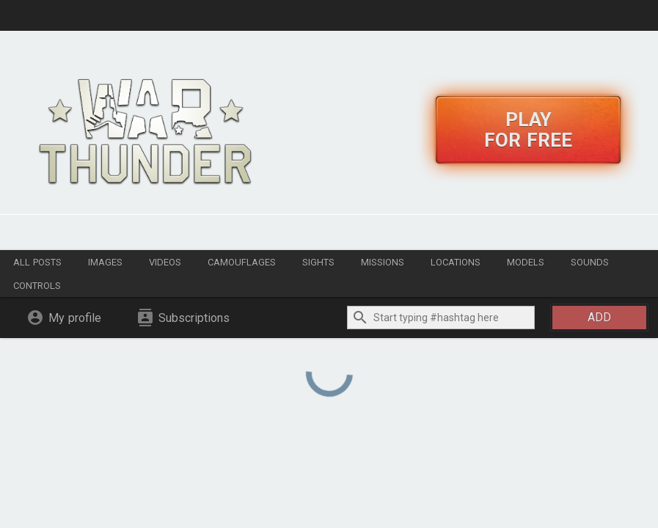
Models (525, 262)
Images (105, 262)
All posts (37, 262)
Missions (382, 262)
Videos (165, 262)
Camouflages (242, 262)
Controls (37, 285)
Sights (318, 262)
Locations (455, 262)
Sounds (590, 262)
